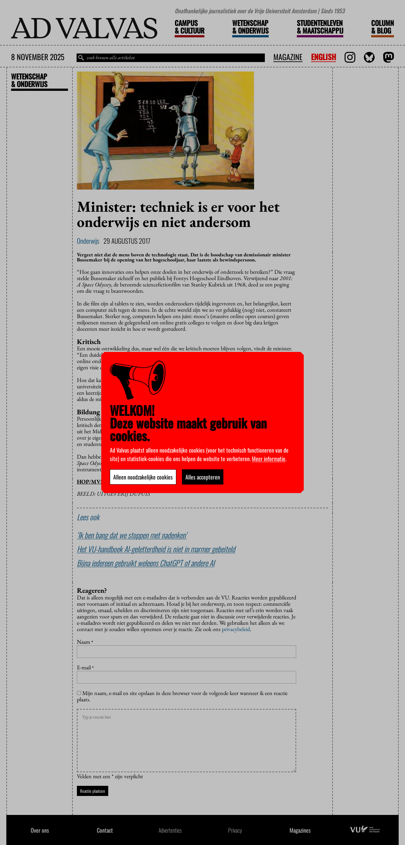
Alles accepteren (202, 477)
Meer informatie (268, 458)
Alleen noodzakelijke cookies (143, 477)
